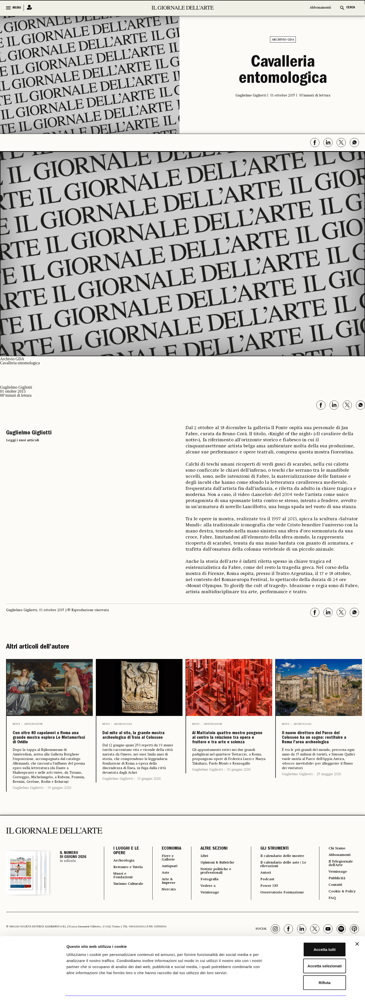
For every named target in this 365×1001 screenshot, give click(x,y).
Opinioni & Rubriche (217, 882)
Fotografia (207, 900)
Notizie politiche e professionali (214, 891)
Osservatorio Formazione (283, 918)
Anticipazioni (33, 724)
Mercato (166, 911)
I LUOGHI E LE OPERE (126, 869)
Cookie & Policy (342, 914)
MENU (16, 8)
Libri (201, 875)
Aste (162, 893)
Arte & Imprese (166, 902)
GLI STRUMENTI (272, 867)
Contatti (335, 907)
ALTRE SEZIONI (210, 867)
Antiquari (167, 886)
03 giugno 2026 (239, 796)
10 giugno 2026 (149, 802)
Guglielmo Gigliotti (28, 806)
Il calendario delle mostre (276, 877)
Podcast (265, 904)
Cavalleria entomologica (283, 71)
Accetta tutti (310, 934)
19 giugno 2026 (59, 806)
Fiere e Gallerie (166, 877)
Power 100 (268, 911)
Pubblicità (337, 900)
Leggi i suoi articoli (22, 440)
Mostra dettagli (266, 991)
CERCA (350, 7)
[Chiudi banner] (357, 929)
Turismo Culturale (122, 911)
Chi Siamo (336, 867)
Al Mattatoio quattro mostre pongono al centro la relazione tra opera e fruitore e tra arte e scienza (227, 751)
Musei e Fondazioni (124, 900)
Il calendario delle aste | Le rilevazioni (282, 888)
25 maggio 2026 (329, 801)
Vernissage (208, 914)
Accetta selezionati (310, 951)
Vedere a (205, 907)
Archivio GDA (283, 39)
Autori (264, 897)
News (16, 724)
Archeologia (123, 724)
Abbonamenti (320, 7)
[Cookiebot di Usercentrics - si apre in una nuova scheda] (33, 991)
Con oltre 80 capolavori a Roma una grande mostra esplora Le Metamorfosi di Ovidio (49, 747)
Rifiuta (310, 968)
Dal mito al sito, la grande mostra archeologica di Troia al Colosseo (138, 747)
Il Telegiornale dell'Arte (341, 883)
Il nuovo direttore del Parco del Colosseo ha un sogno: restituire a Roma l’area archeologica (317, 751)
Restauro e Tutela (124, 889)
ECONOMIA (167, 867)
